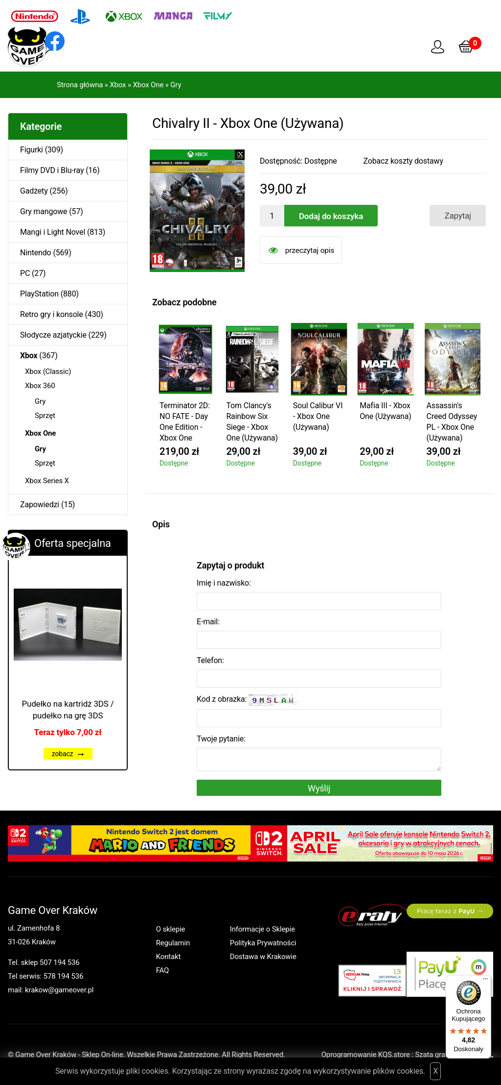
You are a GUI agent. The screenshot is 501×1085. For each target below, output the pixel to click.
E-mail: (208, 621)
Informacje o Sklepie (262, 929)
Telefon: (210, 660)
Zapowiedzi (39, 504)
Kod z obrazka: (247, 700)
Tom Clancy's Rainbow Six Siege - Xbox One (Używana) (251, 422)
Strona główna (80, 84)
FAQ (162, 970)
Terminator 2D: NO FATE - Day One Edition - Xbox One (184, 422)
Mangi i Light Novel (52, 232)
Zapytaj (457, 216)
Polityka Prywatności (263, 942)
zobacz (68, 754)
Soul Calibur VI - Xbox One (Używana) (318, 416)
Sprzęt (45, 415)
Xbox (118, 84)
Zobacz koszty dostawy (403, 161)
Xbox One (148, 84)
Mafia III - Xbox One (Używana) (385, 411)
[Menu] (485, 981)
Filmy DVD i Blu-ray (52, 170)
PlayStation (39, 293)
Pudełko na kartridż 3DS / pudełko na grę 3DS (68, 709)
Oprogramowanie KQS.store (365, 1054)
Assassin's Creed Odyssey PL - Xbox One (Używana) (452, 422)
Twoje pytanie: (221, 738)
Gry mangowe (43, 211)
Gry (175, 84)
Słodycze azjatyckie (53, 335)
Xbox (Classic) (48, 371)
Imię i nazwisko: (224, 583)
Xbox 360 (40, 385)
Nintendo (35, 252)
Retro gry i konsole (51, 314)
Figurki (31, 149)
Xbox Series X (47, 480)
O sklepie (170, 929)
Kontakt (168, 956)
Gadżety (34, 191)
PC (25, 273)
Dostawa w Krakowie (263, 956)
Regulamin (173, 942)
